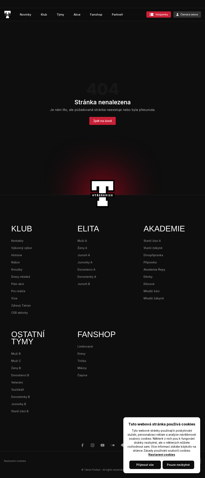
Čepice (82, 375)
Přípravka (150, 262)
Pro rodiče (18, 291)
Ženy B (16, 368)
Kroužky (16, 269)
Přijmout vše (145, 464)
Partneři (117, 14)
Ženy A (82, 248)
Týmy (60, 14)
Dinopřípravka (153, 255)
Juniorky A (84, 262)
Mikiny (82, 368)
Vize (14, 298)
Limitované (85, 346)
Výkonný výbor (21, 248)
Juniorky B (18, 404)
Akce (77, 14)
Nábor (15, 262)
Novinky (25, 14)
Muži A (82, 240)
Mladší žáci (152, 291)
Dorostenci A (86, 269)
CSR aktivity (19, 312)
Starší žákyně (153, 248)
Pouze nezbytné (178, 464)
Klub (44, 14)
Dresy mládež (20, 276)
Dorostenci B (20, 375)
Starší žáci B (19, 411)
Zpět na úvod (102, 120)
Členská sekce (187, 14)
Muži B (16, 353)
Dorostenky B (20, 396)
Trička (81, 360)
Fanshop (96, 14)
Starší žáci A (152, 240)
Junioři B (83, 284)
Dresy (81, 353)
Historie (16, 255)
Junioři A (83, 255)
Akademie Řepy (154, 269)
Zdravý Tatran (21, 305)
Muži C (16, 360)
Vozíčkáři (17, 389)
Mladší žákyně (154, 298)
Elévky (148, 276)
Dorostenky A (86, 276)
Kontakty (17, 240)
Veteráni (17, 382)
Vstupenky (158, 14)
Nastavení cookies (161, 454)
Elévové (149, 284)
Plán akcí (17, 284)
